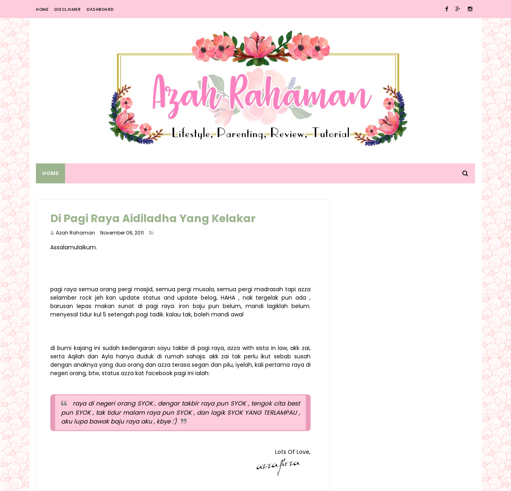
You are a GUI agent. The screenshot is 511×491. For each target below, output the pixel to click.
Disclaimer (67, 9)
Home (42, 9)
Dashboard (100, 9)
